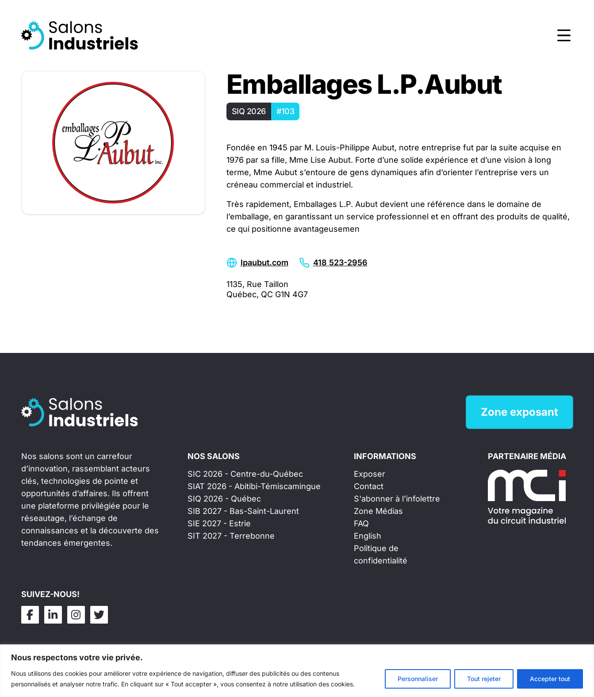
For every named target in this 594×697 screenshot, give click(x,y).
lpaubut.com (264, 262)
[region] (297, 670)
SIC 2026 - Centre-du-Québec (245, 474)
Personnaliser (418, 678)
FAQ (361, 523)
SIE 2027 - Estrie (219, 523)
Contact (368, 486)
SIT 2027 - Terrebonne (231, 535)
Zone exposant (519, 412)
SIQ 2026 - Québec (224, 498)
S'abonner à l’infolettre (397, 498)
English (367, 535)
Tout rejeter (484, 678)
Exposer (369, 474)
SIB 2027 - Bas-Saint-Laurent (243, 511)
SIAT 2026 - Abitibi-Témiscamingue (254, 486)
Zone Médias (378, 511)
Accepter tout (550, 678)
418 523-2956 (340, 262)
